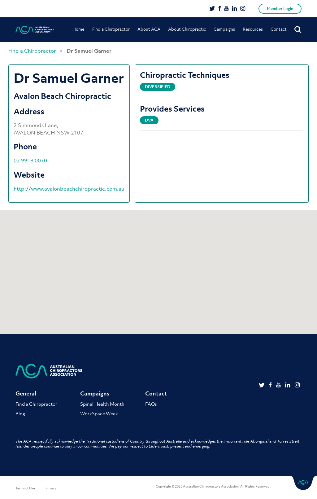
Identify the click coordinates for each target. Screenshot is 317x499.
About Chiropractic (187, 29)
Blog (20, 413)
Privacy (51, 488)
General (25, 393)
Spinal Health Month (102, 404)
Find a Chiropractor (111, 29)
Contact (279, 29)
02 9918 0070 (30, 160)
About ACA (148, 29)
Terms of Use (25, 488)
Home (78, 29)
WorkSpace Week (99, 413)
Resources (253, 29)
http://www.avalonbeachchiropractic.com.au (69, 188)
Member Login (280, 8)
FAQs (151, 404)
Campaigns (224, 29)
